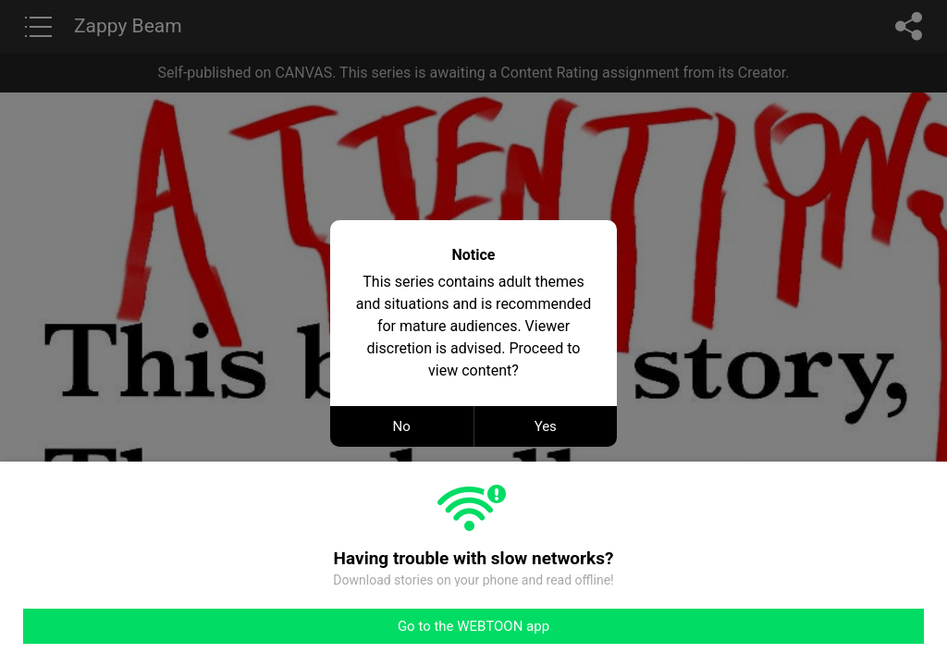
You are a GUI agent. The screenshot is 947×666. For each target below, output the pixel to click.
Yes (546, 426)
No (402, 426)
